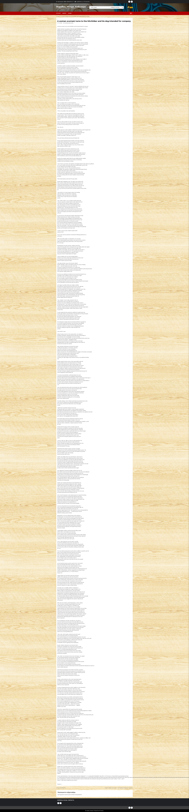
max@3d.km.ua (79, 1)
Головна (57, 16)
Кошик (69, 13)
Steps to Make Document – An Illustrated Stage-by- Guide (118, 787)
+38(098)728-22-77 (70, 1)
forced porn (77, 463)
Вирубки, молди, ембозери (71, 7)
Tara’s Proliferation (62, 787)
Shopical (96, 810)
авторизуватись (78, 794)
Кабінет (64, 13)
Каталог (58, 13)
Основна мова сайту (69, 23)
